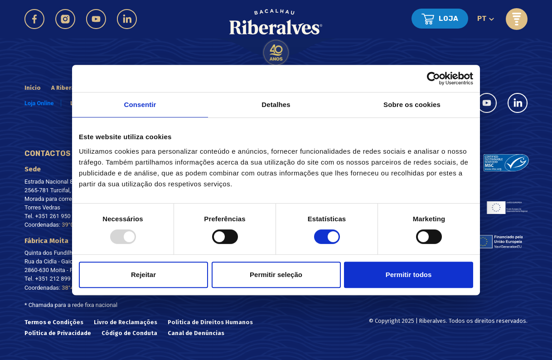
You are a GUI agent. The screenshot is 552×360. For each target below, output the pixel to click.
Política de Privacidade (57, 333)
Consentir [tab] (140, 104)
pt (482, 19)
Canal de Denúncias (196, 333)
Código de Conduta (129, 333)
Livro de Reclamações (125, 322)
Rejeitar (143, 274)
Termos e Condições (53, 322)
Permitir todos (409, 274)
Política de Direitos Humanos (210, 322)
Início (32, 87)
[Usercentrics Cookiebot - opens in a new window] (433, 78)
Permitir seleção (276, 274)
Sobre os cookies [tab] (412, 104)
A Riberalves (69, 87)
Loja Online (38, 103)
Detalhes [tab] (275, 104)
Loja (448, 19)
